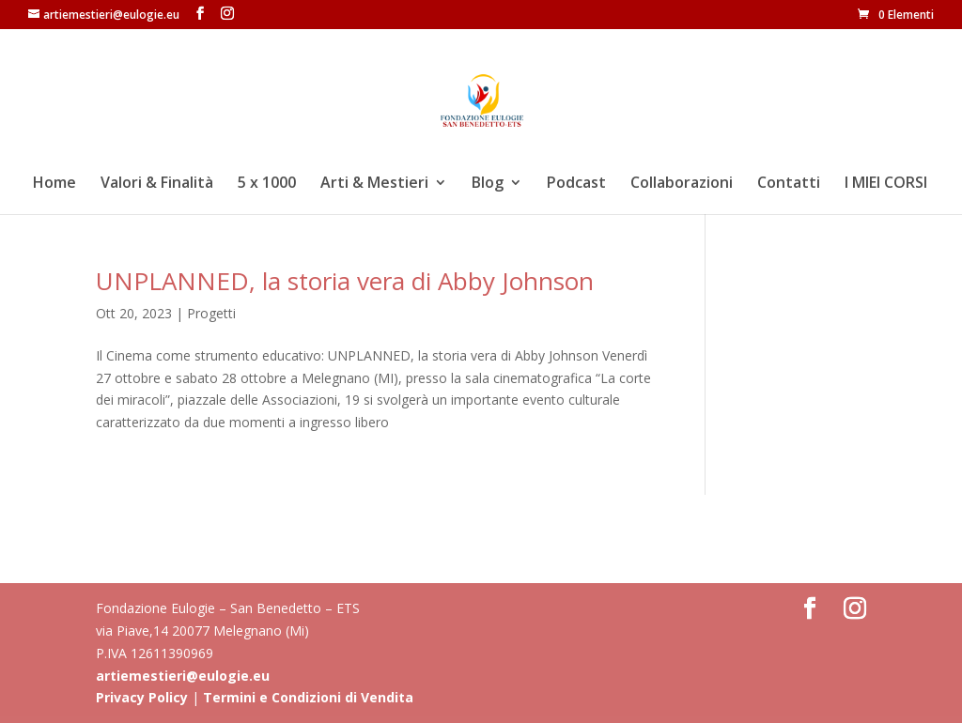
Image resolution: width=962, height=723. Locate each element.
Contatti (788, 184)
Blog (488, 184)
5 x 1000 (267, 184)
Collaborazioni (681, 184)
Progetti (211, 313)
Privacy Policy (142, 697)
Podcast (576, 184)
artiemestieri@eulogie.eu (183, 676)
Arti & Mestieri (374, 184)
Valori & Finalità (157, 184)
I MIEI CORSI (886, 184)
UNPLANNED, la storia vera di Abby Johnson (345, 281)
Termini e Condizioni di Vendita (308, 697)
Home (54, 184)
